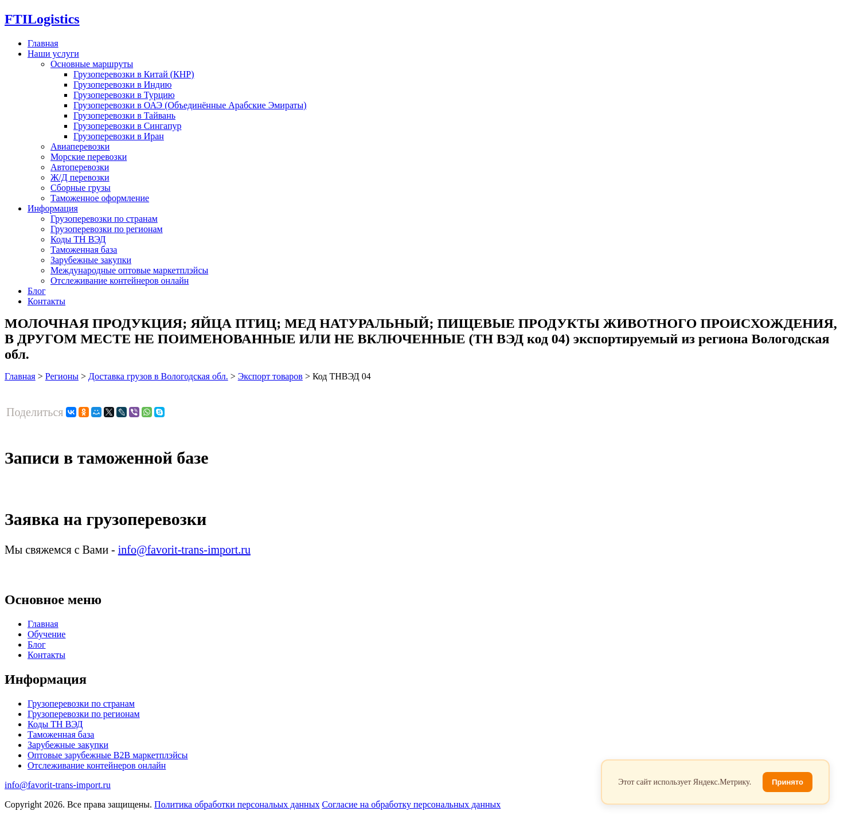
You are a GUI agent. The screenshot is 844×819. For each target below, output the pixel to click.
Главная (43, 43)
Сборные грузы (80, 188)
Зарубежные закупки (90, 260)
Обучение (46, 634)
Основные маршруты (91, 64)
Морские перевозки (88, 157)
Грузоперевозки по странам (104, 219)
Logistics (42, 18)
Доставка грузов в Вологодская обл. (158, 376)
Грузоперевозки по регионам (106, 229)
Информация (53, 208)
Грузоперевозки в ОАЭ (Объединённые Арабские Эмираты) (190, 105)
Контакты (46, 301)
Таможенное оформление (99, 198)
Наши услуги (53, 53)
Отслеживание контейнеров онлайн (119, 280)
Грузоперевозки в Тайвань (124, 115)
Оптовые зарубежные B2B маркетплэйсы (108, 755)
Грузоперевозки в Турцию (124, 95)
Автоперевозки (79, 167)
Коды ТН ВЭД (78, 239)
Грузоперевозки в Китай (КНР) (133, 74)
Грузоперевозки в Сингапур (127, 126)
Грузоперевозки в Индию (122, 84)
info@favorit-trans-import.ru (184, 549)
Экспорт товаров (270, 376)
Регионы (62, 376)
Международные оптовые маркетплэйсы (129, 270)
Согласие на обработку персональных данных (411, 804)
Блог (37, 291)
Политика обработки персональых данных (236, 804)
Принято (787, 782)
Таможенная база (83, 249)
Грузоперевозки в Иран (118, 136)
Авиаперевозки (80, 146)
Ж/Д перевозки (80, 177)
